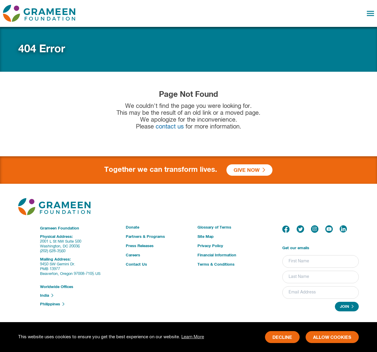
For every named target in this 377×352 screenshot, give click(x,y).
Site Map (205, 237)
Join (347, 306)
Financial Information (216, 255)
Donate (132, 227)
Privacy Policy (210, 246)
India (46, 295)
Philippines (52, 304)
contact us (170, 127)
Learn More (192, 337)
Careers (133, 255)
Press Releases (140, 246)
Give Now (249, 170)
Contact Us (136, 265)
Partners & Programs (145, 237)
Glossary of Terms (214, 227)
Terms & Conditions (216, 265)
